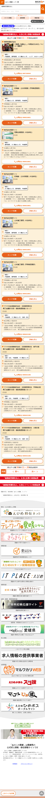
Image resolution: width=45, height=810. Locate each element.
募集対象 (37, 18)
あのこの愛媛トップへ (11, 2)
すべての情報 (8, 18)
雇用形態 (22, 18)
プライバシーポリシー (27, 763)
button (43, 34)
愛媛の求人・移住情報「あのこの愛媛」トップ (13, 491)
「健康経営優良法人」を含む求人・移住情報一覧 (15, 495)
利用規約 (15, 763)
